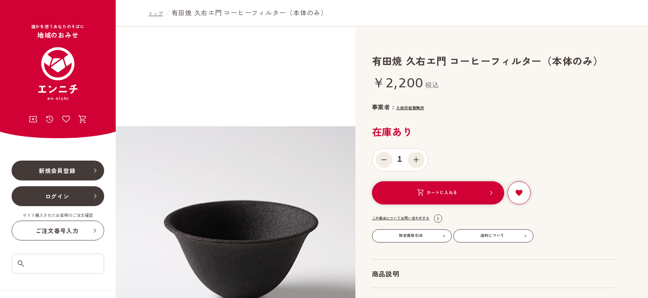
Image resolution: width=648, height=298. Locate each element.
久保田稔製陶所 (417, 107)
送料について (493, 236)
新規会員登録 (57, 170)
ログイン (57, 196)
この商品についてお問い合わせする (420, 218)
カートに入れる (437, 192)
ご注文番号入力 (57, 230)
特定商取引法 (411, 236)
